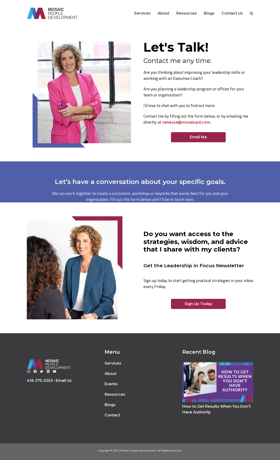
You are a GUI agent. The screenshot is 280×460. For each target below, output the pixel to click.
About (110, 373)
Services (113, 363)
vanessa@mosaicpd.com (186, 122)
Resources (115, 394)
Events (111, 384)
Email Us (64, 380)
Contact (112, 415)
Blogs (110, 405)
